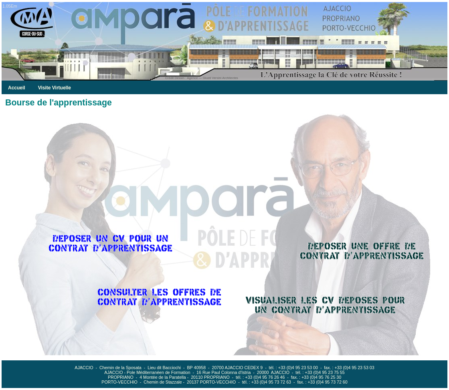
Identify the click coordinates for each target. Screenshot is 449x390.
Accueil (16, 88)
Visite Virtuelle (54, 88)
